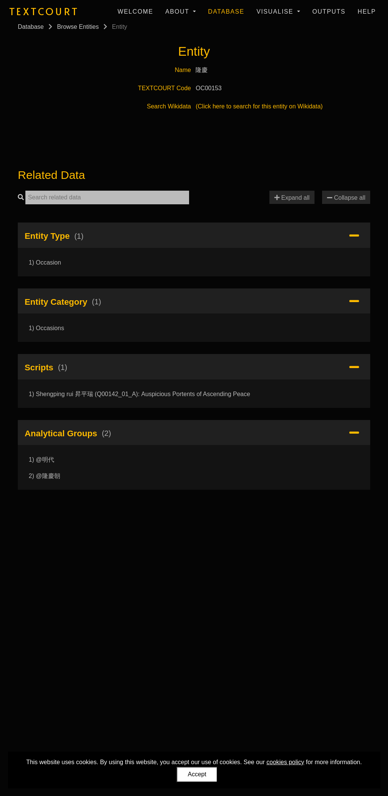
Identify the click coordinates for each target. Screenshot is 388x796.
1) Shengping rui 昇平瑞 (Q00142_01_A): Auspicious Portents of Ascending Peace (139, 394)
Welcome (135, 11)
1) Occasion (45, 262)
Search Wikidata (169, 106)
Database (226, 11)
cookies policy (285, 762)
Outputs (329, 11)
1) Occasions (46, 328)
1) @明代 (41, 459)
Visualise (276, 11)
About (178, 11)
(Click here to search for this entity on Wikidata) (259, 106)
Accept (197, 774)
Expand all (292, 197)
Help (367, 11)
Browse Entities (78, 27)
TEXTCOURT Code (164, 88)
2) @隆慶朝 (44, 476)
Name (183, 70)
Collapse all (346, 197)
